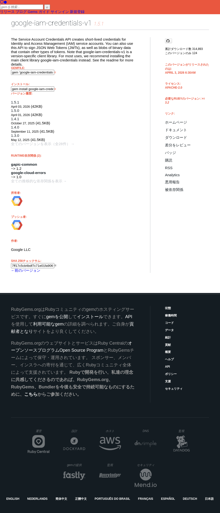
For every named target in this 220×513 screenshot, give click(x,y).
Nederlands (37, 499)
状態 (168, 308)
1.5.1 (15, 102)
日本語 (209, 499)
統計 (168, 337)
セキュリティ (174, 388)
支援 (168, 381)
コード (169, 323)
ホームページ (176, 122)
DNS (150, 431)
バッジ (170, 153)
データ (169, 330)
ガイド (44, 12)
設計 (78, 431)
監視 (185, 431)
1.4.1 (15, 119)
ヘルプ (169, 359)
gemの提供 (76, 465)
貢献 (168, 345)
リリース (7, 12)
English (12, 499)
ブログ (21, 12)
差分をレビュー (178, 145)
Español (168, 499)
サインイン (60, 12)
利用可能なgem (48, 324)
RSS (169, 168)
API (167, 366)
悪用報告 (172, 182)
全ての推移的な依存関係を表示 (36, 181)
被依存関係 (174, 189)
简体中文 (61, 499)
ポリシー (171, 374)
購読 (168, 160)
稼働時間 (171, 315)
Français (145, 499)
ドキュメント (176, 130)
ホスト (113, 431)
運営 (43, 432)
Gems (32, 12)
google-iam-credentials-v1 (51, 23)
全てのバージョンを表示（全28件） (40, 144)
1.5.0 (15, 110)
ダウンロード (176, 137)
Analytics (172, 175)
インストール (90, 316)
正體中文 (81, 499)
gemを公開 (57, 316)
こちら (30, 394)
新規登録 (77, 12)
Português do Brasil (112, 499)
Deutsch (190, 499)
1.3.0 (15, 135)
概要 (168, 352)
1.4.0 (15, 127)
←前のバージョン (25, 270)
